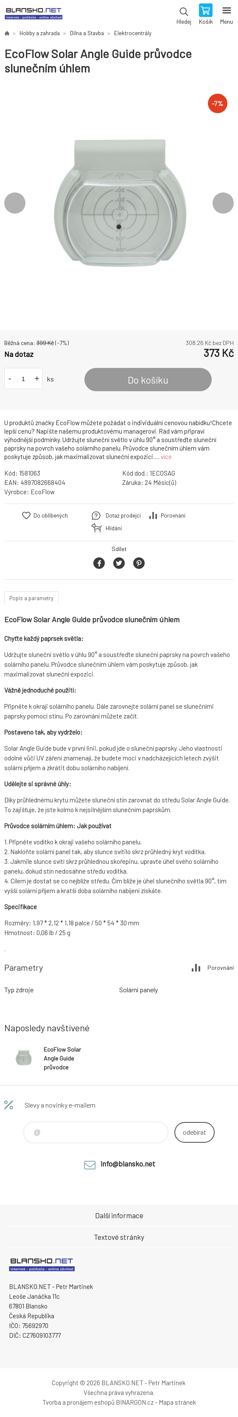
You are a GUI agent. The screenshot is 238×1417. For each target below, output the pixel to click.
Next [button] (223, 203)
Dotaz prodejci (123, 515)
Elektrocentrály (132, 33)
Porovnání (173, 515)
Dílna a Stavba (87, 33)
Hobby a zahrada (40, 33)
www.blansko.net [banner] (33, 15)
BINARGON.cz (135, 1402)
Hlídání (114, 528)
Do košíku (148, 380)
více (166, 456)
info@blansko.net (128, 1163)
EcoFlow (43, 492)
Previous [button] (14, 203)
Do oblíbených (51, 515)
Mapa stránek (177, 1402)
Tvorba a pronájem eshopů (78, 1402)
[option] (119, 202)
